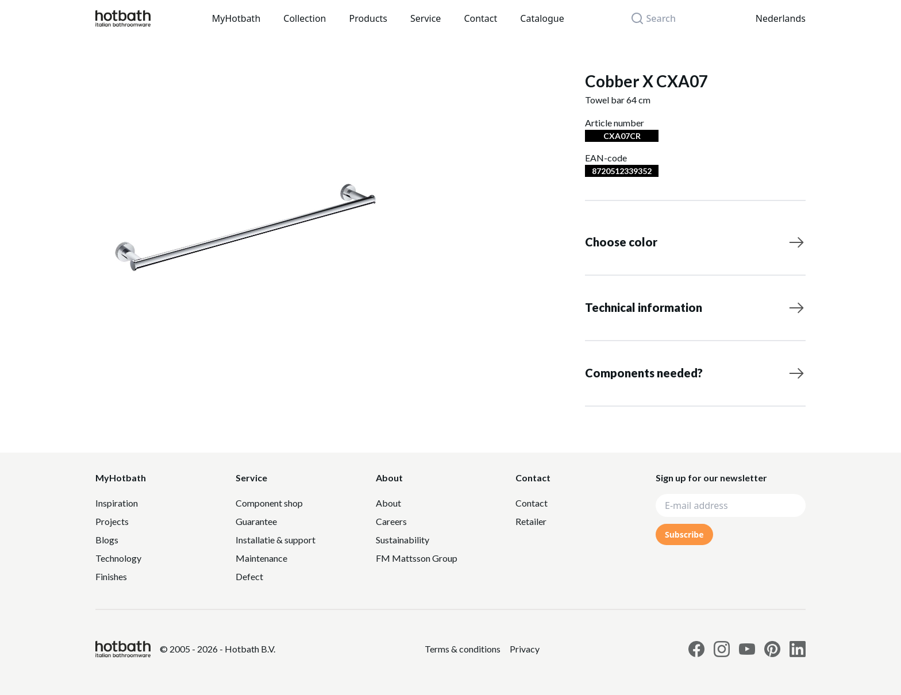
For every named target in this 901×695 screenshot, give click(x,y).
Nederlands (781, 18)
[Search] (660, 18)
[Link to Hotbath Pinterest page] (772, 649)
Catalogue (542, 18)
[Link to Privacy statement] (462, 649)
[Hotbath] (123, 649)
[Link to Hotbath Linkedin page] (798, 649)
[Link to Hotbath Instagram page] (722, 649)
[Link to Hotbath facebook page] (696, 649)
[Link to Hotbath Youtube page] (747, 649)
